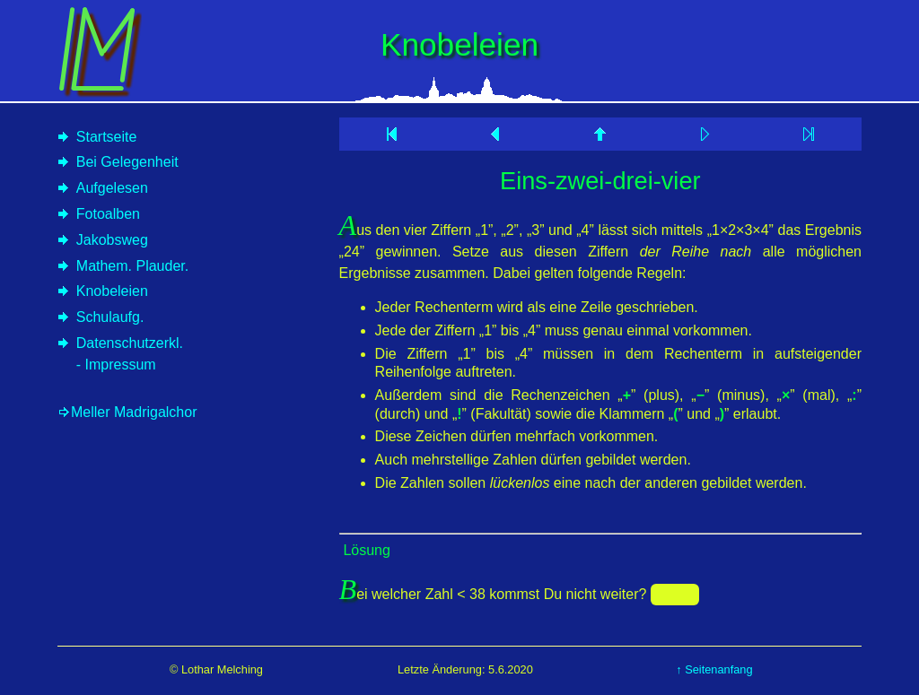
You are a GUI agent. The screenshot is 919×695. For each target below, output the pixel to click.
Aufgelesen (112, 187)
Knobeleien (112, 291)
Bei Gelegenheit (127, 161)
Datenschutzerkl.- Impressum (129, 353)
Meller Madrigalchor (134, 412)
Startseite (106, 136)
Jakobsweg (112, 240)
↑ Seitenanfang (714, 669)
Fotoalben (108, 214)
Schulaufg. (110, 317)
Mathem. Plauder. (132, 266)
